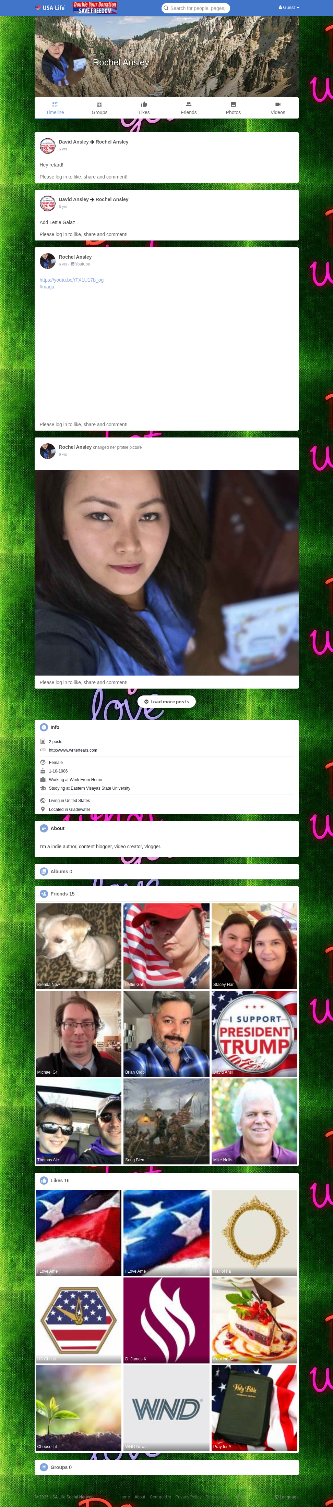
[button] (196, 7)
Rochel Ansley (121, 62)
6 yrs (63, 149)
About (139, 1497)
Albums (59, 871)
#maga (47, 286)
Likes (57, 1180)
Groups (59, 1467)
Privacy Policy (189, 1497)
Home (124, 1497)
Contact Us (160, 1497)
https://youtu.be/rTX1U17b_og (72, 280)
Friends (59, 894)
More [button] (243, 1497)
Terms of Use (218, 1497)
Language (286, 1497)
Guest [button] (289, 7)
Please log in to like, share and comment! (84, 177)
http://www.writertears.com (73, 750)
